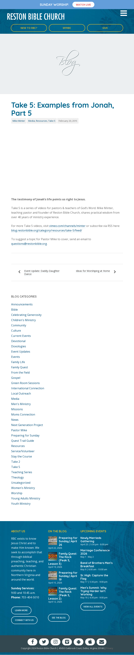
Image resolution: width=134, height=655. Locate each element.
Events (15, 357)
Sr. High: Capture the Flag (94, 577)
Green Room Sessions (25, 383)
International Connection (27, 388)
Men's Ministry (21, 404)
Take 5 (51, 120)
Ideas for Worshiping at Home (93, 271)
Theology (17, 477)
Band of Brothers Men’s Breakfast (96, 564)
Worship (16, 493)
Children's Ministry (23, 320)
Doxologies (18, 346)
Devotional (18, 341)
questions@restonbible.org (29, 244)
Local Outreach (21, 393)
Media (31, 120)
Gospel (15, 378)
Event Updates (20, 351)
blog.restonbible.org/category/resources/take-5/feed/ (46, 230)
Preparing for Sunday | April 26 (68, 541)
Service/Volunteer (23, 451)
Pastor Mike (19, 430)
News (14, 420)
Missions (17, 409)
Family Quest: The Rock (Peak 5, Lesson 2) (62, 593)
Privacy (109, 648)
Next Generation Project (27, 425)
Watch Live (83, 4)
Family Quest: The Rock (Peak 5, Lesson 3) (62, 558)
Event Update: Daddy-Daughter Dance (41, 272)
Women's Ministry (23, 488)
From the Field (20, 372)
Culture (16, 330)
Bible (14, 310)
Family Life (18, 362)
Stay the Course (21, 456)
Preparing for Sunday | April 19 (68, 576)
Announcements (22, 304)
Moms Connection (23, 414)
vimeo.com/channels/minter (67, 226)
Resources (41, 120)
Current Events (21, 336)
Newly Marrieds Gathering (90, 539)
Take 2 (15, 462)
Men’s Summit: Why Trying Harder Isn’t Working (93, 591)
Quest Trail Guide (22, 441)
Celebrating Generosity (26, 315)
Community (18, 325)
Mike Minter (19, 120)
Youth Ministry (21, 504)
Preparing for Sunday (25, 435)
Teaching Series (21, 472)
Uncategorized (20, 483)
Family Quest (19, 367)
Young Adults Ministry (25, 498)
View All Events (92, 606)
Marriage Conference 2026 (95, 552)
